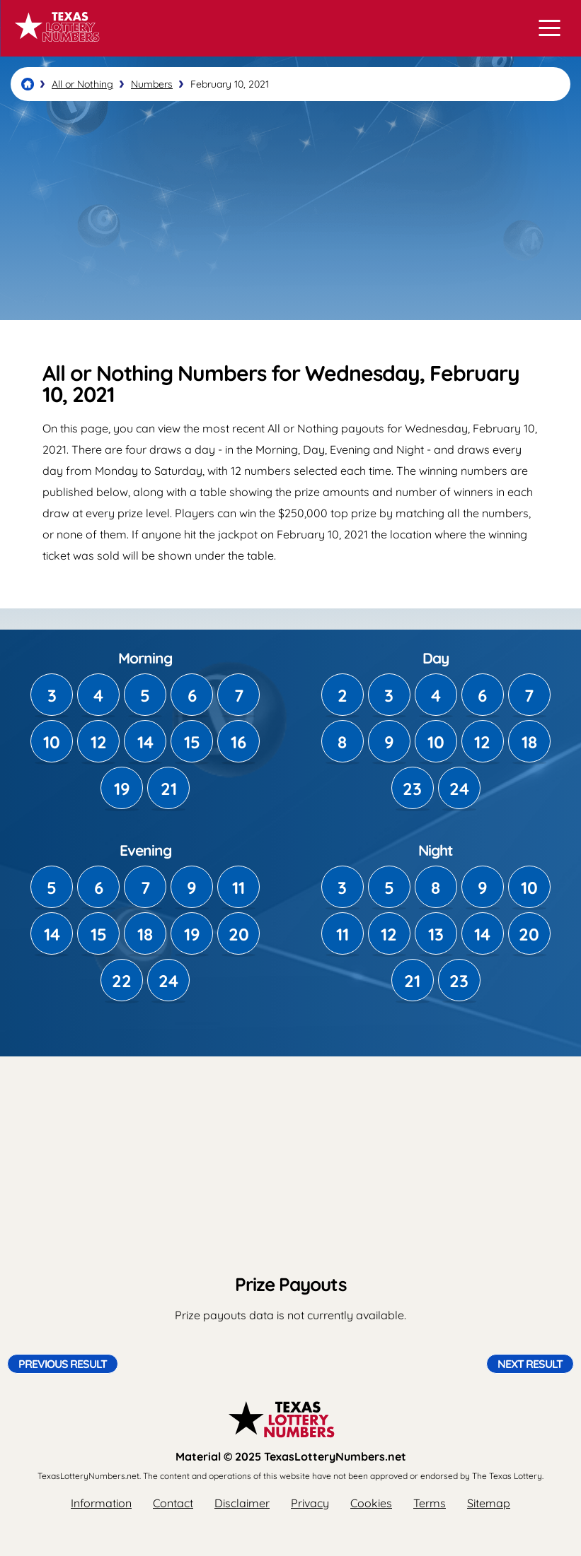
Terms (429, 1503)
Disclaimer (242, 1503)
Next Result (530, 1364)
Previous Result (62, 1364)
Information (101, 1503)
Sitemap (488, 1503)
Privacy (310, 1503)
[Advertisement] (290, 211)
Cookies (371, 1503)
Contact (173, 1503)
